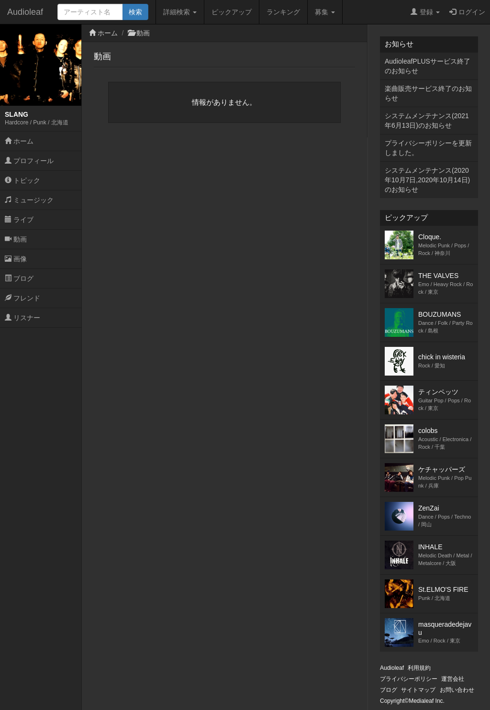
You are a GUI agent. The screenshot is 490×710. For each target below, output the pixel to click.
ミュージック (29, 200)
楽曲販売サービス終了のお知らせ (428, 93)
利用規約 (419, 668)
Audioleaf (25, 12)
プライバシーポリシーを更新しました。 (428, 147)
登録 (425, 12)
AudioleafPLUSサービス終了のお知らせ (427, 66)
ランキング (283, 12)
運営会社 (452, 679)
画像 (16, 259)
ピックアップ (232, 12)
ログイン (467, 12)
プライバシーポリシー (408, 679)
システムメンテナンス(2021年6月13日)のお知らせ (427, 120)
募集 (325, 12)
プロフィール (29, 161)
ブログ (19, 278)
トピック (22, 180)
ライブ (19, 219)
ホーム (19, 141)
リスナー (22, 318)
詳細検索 (180, 12)
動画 (16, 239)
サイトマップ (418, 690)
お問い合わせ (457, 690)
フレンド (22, 298)
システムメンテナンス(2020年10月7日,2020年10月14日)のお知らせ (427, 179)
